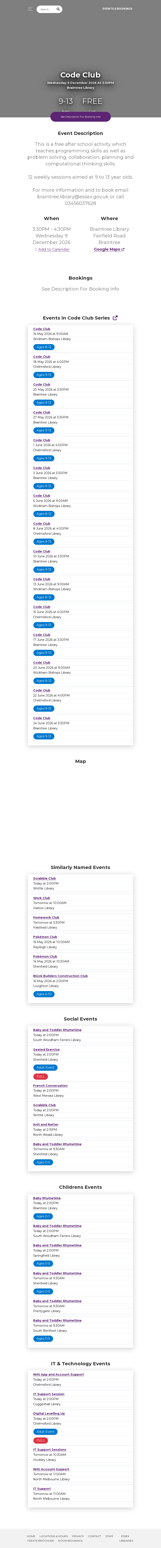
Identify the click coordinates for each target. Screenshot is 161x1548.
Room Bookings (70, 1540)
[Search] (46, 9)
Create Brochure (40, 1540)
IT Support (42, 1489)
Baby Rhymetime (47, 1198)
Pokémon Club (45, 937)
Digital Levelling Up (49, 1413)
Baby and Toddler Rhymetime (57, 1030)
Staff (109, 1536)
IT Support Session (48, 1394)
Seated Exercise (46, 1049)
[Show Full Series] (115, 318)
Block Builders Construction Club (60, 976)
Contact (94, 1536)
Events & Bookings (117, 8)
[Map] (80, 810)
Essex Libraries (126, 1538)
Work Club (41, 898)
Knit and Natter (45, 1124)
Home (31, 1536)
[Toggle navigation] (29, 9)
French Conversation (50, 1086)
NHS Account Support (51, 1469)
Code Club (41, 329)
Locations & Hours (54, 1536)
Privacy (78, 1536)
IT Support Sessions (49, 1450)
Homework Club (46, 917)
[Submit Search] (58, 9)
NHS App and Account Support (58, 1374)
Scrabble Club (44, 878)
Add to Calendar (52, 249)
